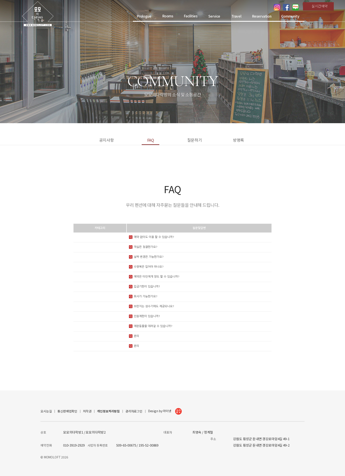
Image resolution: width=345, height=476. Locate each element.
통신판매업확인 (67, 411)
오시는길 (46, 411)
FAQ (150, 140)
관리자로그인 (133, 411)
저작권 (87, 411)
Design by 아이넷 (165, 411)
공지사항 (106, 140)
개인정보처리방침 (108, 411)
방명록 (238, 140)
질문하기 (194, 140)
